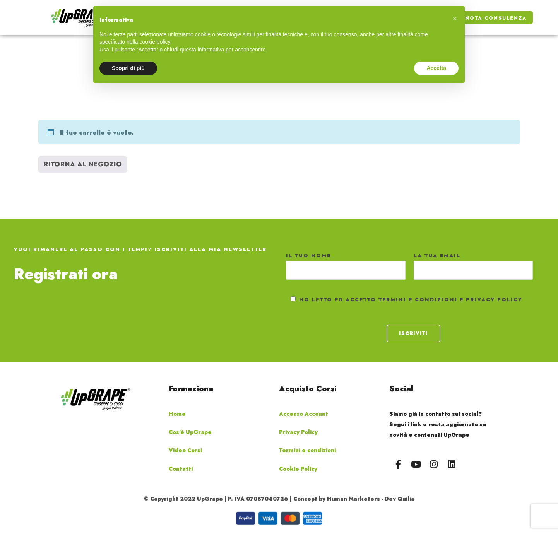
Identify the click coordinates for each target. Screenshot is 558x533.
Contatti (181, 469)
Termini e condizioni (307, 450)
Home (177, 414)
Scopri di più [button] (128, 68)
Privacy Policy (298, 432)
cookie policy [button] (155, 42)
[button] (454, 18)
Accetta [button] (436, 68)
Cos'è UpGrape (190, 432)
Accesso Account (303, 414)
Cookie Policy (298, 469)
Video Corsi (185, 450)
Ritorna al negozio (83, 164)
